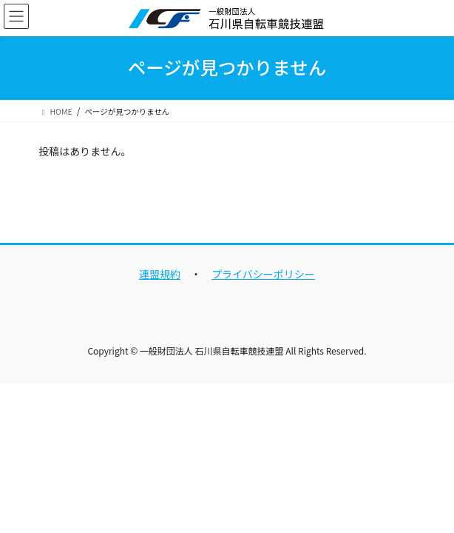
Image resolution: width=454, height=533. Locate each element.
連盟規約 (159, 273)
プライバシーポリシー (263, 273)
